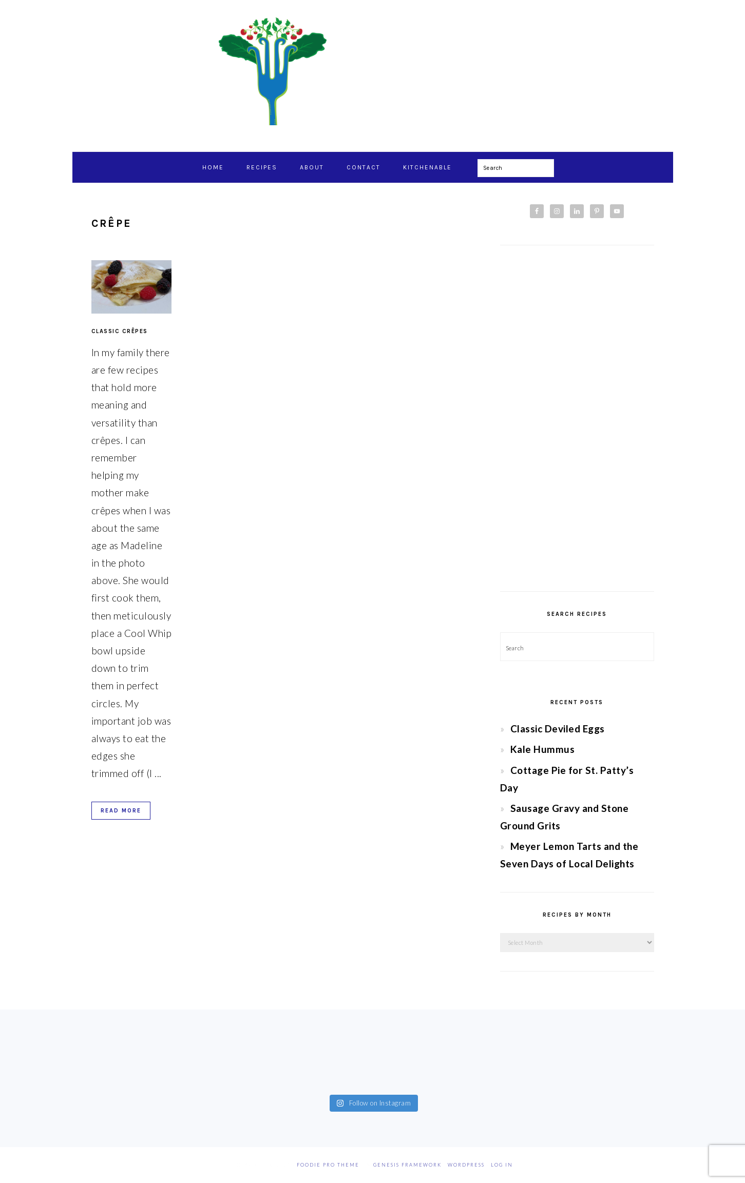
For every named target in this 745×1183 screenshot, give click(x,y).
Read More (121, 810)
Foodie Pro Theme (328, 1165)
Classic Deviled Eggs (557, 728)
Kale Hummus (542, 749)
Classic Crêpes (119, 331)
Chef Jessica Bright (373, 71)
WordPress (466, 1165)
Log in (502, 1165)
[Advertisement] (577, 418)
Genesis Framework (407, 1165)
